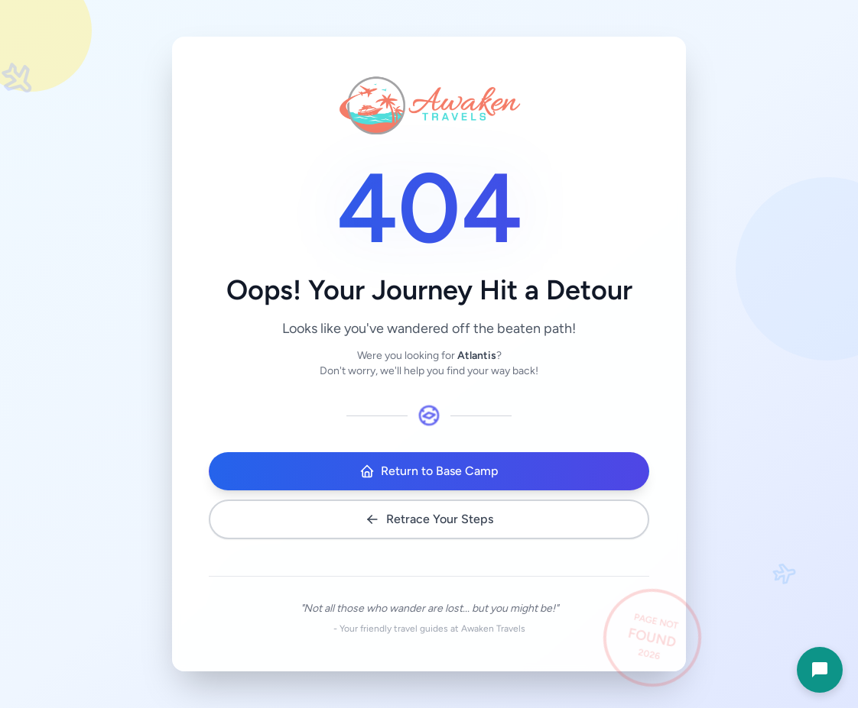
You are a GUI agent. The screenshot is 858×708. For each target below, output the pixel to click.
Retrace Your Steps (429, 519)
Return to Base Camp (429, 471)
